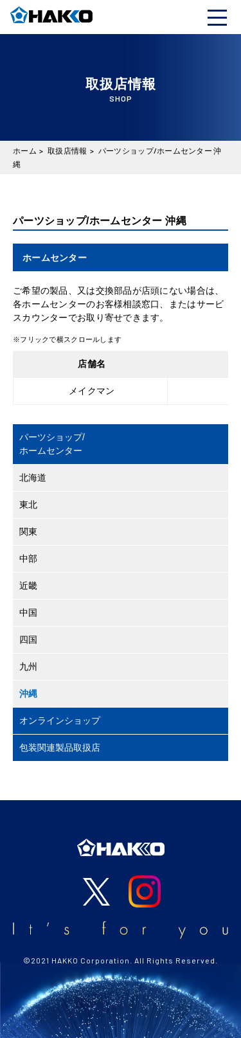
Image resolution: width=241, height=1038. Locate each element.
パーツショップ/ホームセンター (52, 444)
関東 (28, 531)
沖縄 (28, 693)
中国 (28, 612)
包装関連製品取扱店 (59, 747)
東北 (28, 504)
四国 (28, 639)
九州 (28, 666)
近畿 (28, 585)
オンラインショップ (59, 720)
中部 (28, 558)
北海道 (32, 477)
